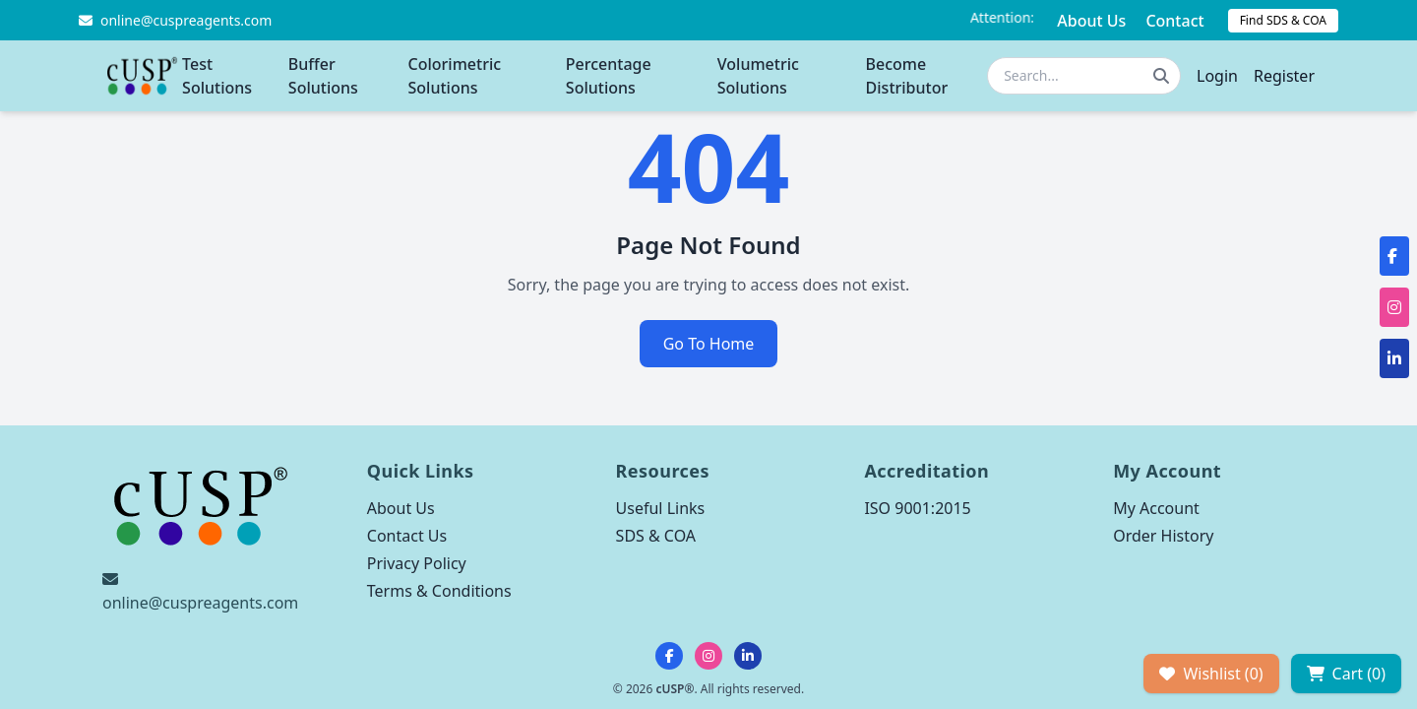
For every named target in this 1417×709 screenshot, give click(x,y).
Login (1217, 76)
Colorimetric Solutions (455, 75)
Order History (1163, 536)
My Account (1156, 508)
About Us (1091, 21)
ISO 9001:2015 (917, 508)
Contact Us (407, 536)
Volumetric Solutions (758, 75)
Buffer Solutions (323, 75)
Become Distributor (907, 75)
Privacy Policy (416, 563)
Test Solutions (217, 75)
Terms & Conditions (439, 591)
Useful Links (661, 508)
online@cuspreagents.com (200, 602)
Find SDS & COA (1283, 20)
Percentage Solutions (608, 75)
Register (1284, 76)
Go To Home (709, 343)
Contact (1174, 21)
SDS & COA (656, 536)
